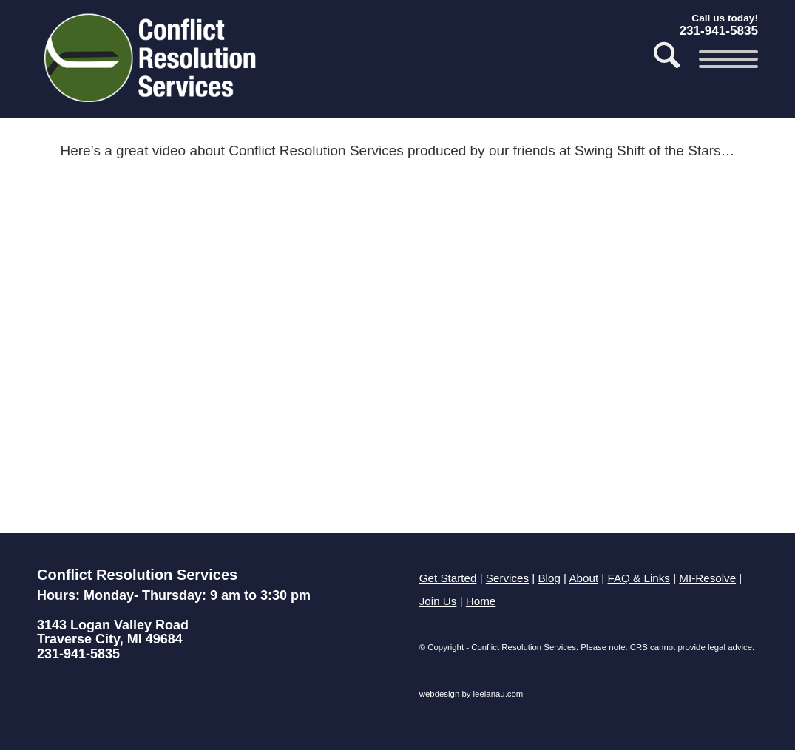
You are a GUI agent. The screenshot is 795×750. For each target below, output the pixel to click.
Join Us (438, 601)
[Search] (666, 59)
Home (481, 601)
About (583, 578)
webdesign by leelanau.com (471, 693)
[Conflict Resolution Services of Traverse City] (152, 62)
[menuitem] (666, 59)
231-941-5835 (78, 653)
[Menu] (723, 59)
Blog (549, 578)
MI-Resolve (707, 578)
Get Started (448, 578)
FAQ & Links (639, 578)
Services (507, 578)
